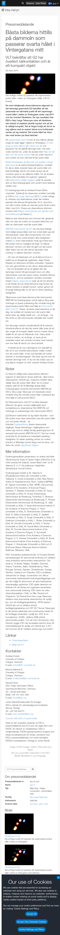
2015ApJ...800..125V (39, 804)
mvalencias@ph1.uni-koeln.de (26, 678)
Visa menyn (10, 10)
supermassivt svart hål (19, 139)
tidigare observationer (21, 281)
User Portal (41, 3)
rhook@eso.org (19, 697)
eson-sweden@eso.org (23, 714)
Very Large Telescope (38, 797)
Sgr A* (32, 785)
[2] (31, 214)
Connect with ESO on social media (21, 718)
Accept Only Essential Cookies (31, 921)
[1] (41, 196)
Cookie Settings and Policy (31, 929)
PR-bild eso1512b (12, 867)
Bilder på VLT (18, 644)
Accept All (31, 914)
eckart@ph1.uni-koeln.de (24, 665)
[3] (13, 240)
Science (30, 3)
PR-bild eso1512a (12, 836)
